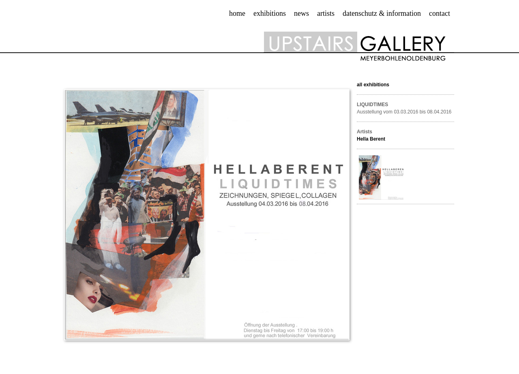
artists (326, 13)
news (301, 13)
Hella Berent (371, 139)
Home (237, 13)
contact (439, 13)
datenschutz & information (382, 13)
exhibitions (269, 13)
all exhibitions (373, 85)
